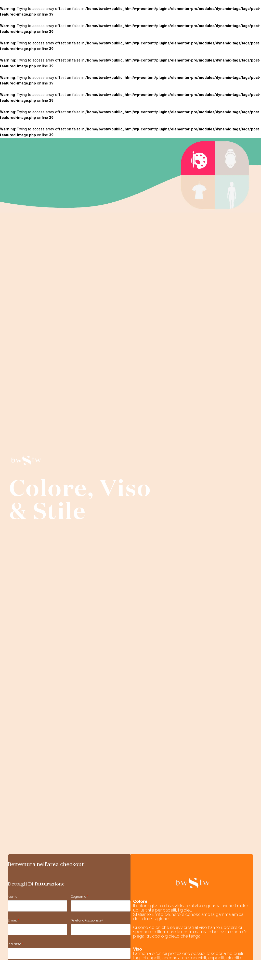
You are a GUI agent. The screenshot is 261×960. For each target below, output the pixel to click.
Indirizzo (15, 944)
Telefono (87, 920)
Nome (14, 896)
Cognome (79, 896)
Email (13, 920)
